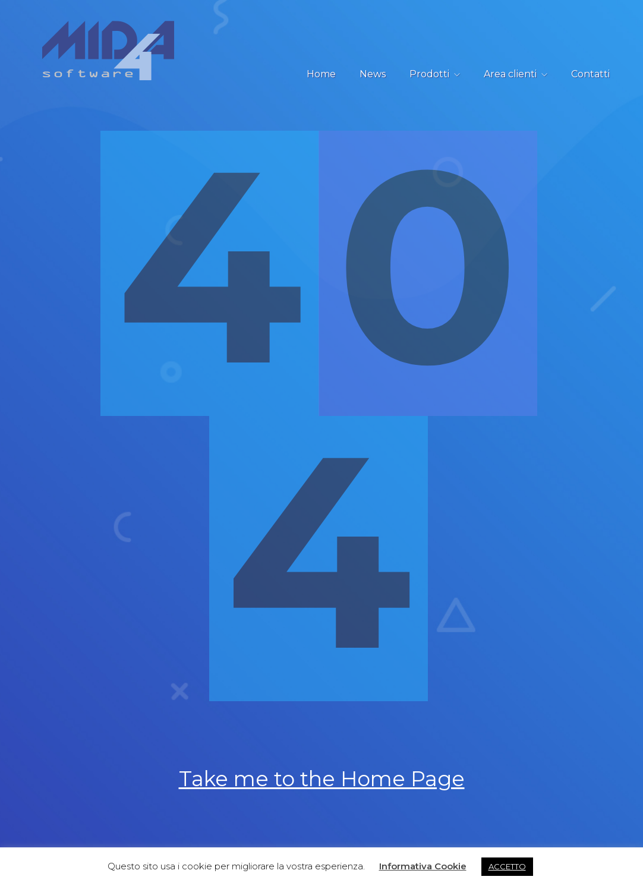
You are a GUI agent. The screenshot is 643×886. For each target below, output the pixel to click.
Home (321, 74)
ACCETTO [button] (507, 866)
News (373, 74)
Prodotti (429, 74)
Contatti (590, 74)
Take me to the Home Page (321, 781)
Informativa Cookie (423, 866)
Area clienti (510, 74)
